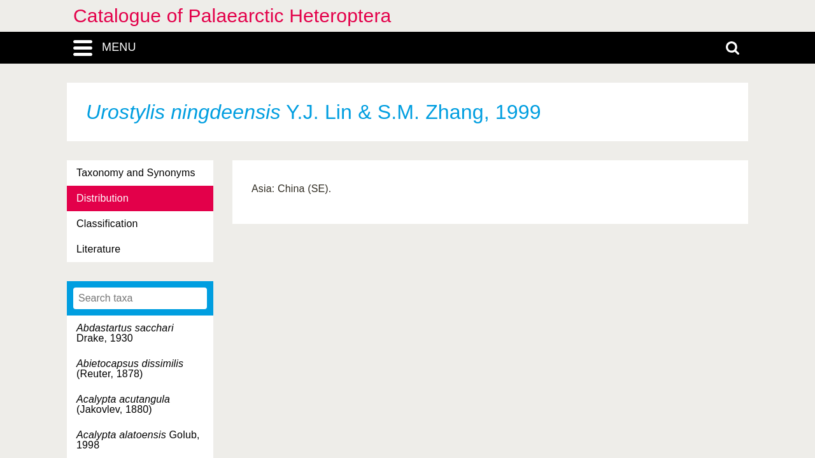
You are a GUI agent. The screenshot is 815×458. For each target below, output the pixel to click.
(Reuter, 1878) (129, 368)
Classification (107, 223)
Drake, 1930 (125, 333)
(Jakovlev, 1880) (123, 404)
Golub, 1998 (138, 439)
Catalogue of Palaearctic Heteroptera (232, 15)
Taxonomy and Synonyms (135, 172)
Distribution (102, 198)
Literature (98, 249)
